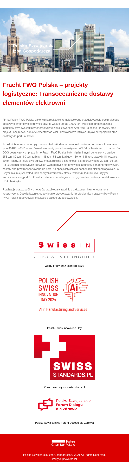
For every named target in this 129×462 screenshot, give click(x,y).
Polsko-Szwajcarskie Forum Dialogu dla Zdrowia (64, 422)
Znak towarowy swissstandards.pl (64, 387)
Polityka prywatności (64, 459)
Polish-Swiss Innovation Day (64, 328)
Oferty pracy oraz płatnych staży (64, 265)
